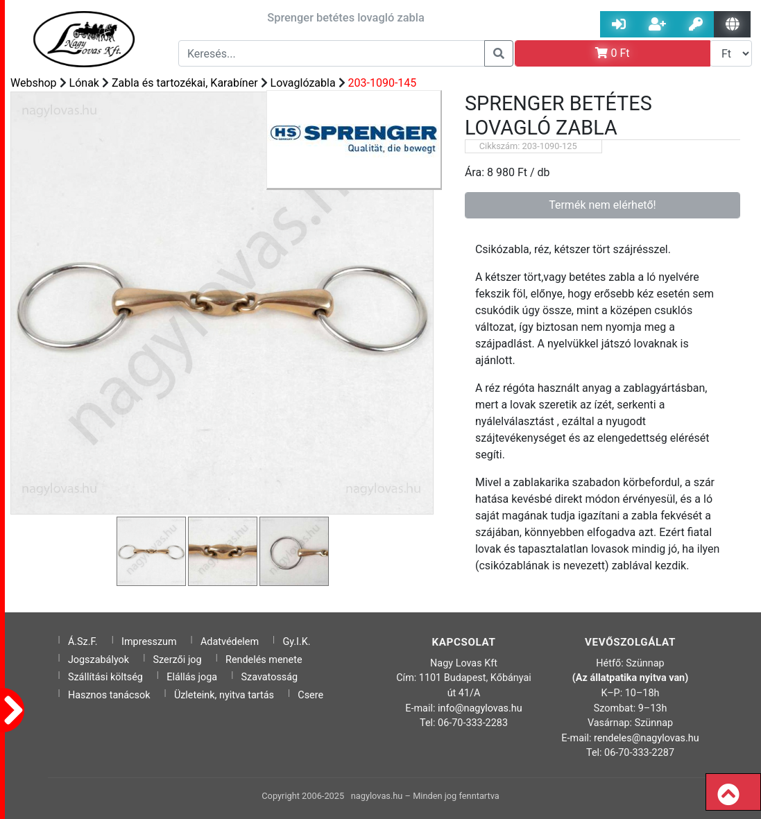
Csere (310, 695)
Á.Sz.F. (83, 642)
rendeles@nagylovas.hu (646, 738)
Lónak (84, 82)
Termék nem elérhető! (602, 205)
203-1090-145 (382, 82)
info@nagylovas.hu (480, 708)
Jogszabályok (98, 660)
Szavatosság (269, 677)
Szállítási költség (105, 677)
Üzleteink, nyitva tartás (224, 695)
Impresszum (149, 642)
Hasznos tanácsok (109, 695)
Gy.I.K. (296, 642)
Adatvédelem (229, 642)
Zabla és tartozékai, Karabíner (185, 82)
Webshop (33, 82)
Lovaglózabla (303, 82)
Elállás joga (191, 677)
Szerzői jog (177, 660)
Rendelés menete (263, 660)
